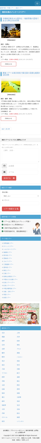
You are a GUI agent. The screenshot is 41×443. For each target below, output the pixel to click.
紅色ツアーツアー (9, 282)
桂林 (18, 341)
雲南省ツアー (8, 258)
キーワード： (6, 200)
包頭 (18, 401)
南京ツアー (19, 8)
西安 (18, 385)
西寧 (3, 377)
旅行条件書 (29, 430)
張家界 (4, 405)
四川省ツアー (8, 255)
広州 (3, 345)
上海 (18, 333)
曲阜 (3, 401)
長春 (18, 361)
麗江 (3, 397)
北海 (18, 409)
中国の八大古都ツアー (11, 279)
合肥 (3, 349)
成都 (18, 377)
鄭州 (3, 357)
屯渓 (18, 405)
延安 (3, 421)
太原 (3, 385)
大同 (3, 409)
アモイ (19, 349)
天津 (18, 337)
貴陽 (18, 353)
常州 (18, 365)
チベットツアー (8, 246)
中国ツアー (10, 8)
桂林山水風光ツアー (10, 276)
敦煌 (3, 393)
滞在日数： (5, 192)
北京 (3, 333)
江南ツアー (7, 273)
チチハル (4, 417)
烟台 (18, 381)
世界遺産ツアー (8, 243)
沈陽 (18, 369)
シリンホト (20, 421)
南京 (3, 365)
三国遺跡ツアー (8, 264)
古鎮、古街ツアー (9, 291)
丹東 (3, 413)
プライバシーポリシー (17, 430)
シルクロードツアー (10, 249)
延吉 (18, 413)
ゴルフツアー (8, 261)
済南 (3, 381)
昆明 (18, 389)
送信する (9, 178)
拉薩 (3, 389)
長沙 (3, 361)
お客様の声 (21, 432)
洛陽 (18, 393)
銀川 (18, 373)
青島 (18, 345)
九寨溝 (19, 397)
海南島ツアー (8, 252)
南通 (18, 417)
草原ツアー (7, 294)
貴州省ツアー (8, 267)
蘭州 (3, 353)
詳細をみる (8, 64)
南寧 (3, 341)
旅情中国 (3, 8)
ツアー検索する (11, 209)
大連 (3, 369)
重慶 (3, 337)
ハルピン (19, 357)
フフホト (4, 373)
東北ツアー (7, 270)
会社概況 (6, 430)
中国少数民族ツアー (10, 288)
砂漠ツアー (7, 297)
